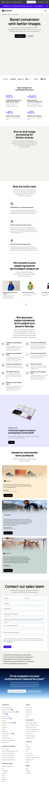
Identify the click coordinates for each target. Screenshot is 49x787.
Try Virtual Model (39, 6)
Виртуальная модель (7, 714)
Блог (27, 756)
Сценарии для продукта (7, 712)
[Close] (47, 6)
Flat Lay (4, 719)
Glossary (27, 767)
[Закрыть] (47, 2)
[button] (12, 710)
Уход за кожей (5, 775)
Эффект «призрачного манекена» (10, 717)
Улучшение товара (6, 721)
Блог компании (29, 758)
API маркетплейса (29, 738)
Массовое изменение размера (32, 730)
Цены (27, 773)
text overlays (44, 366)
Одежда (3, 782)
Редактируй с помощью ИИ (9, 727)
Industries (9, 14)
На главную (4, 14)
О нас (27, 749)
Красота (3, 780)
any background (13, 366)
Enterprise (28, 775)
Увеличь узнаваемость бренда (8, 762)
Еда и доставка (29, 712)
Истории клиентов (29, 760)
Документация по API (30, 743)
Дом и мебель (29, 719)
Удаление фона (5, 736)
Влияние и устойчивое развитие (32, 762)
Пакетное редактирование (31, 727)
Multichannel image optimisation (8, 764)
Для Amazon (4, 784)
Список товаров (5, 754)
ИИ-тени (4, 725)
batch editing (14, 373)
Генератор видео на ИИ (8, 738)
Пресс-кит (28, 754)
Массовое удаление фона (31, 732)
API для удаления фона (30, 741)
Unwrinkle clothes (7, 723)
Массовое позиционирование (32, 734)
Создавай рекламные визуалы (8, 760)
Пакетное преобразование (31, 736)
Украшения (4, 778)
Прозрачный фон (5, 747)
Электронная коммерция (7, 771)
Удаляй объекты (5, 741)
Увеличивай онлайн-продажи (8, 758)
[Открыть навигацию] (45, 10)
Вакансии (28, 751)
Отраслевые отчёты (30, 764)
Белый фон (4, 730)
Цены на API (28, 778)
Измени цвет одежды (6, 743)
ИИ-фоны (4, 734)
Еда (2, 773)
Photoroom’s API (38, 356)
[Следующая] (26, 304)
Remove (7, 366)
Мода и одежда (29, 714)
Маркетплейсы (29, 717)
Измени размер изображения (8, 745)
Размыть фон (4, 732)
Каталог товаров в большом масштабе (10, 756)
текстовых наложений (10, 347)
